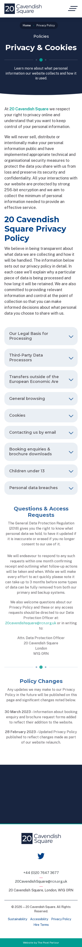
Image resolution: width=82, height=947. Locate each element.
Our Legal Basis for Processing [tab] (41, 336)
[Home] (23, 8)
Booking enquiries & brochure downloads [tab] (41, 451)
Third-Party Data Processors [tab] (41, 357)
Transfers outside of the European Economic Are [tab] (41, 379)
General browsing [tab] (41, 398)
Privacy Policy (61, 919)
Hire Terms (41, 925)
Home (27, 25)
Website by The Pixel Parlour (41, 942)
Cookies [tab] (41, 415)
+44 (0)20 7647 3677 (41, 873)
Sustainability (17, 919)
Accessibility (39, 919)
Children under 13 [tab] (41, 471)
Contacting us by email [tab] (41, 432)
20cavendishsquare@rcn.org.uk (30, 623)
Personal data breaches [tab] (41, 487)
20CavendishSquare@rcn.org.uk (41, 881)
